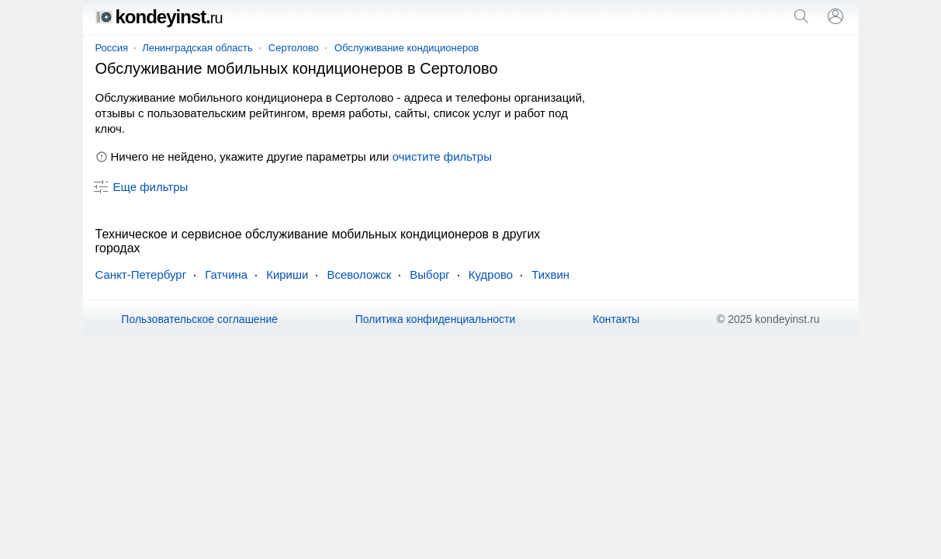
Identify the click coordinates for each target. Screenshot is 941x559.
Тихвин (550, 274)
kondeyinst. (159, 16)
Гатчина (226, 274)
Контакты (616, 319)
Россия (112, 48)
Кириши (287, 274)
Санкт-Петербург (141, 274)
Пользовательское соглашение (199, 319)
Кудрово (491, 274)
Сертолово (293, 48)
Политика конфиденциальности (435, 319)
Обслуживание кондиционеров (406, 48)
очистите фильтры (442, 156)
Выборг (430, 274)
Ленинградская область (197, 48)
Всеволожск (359, 274)
